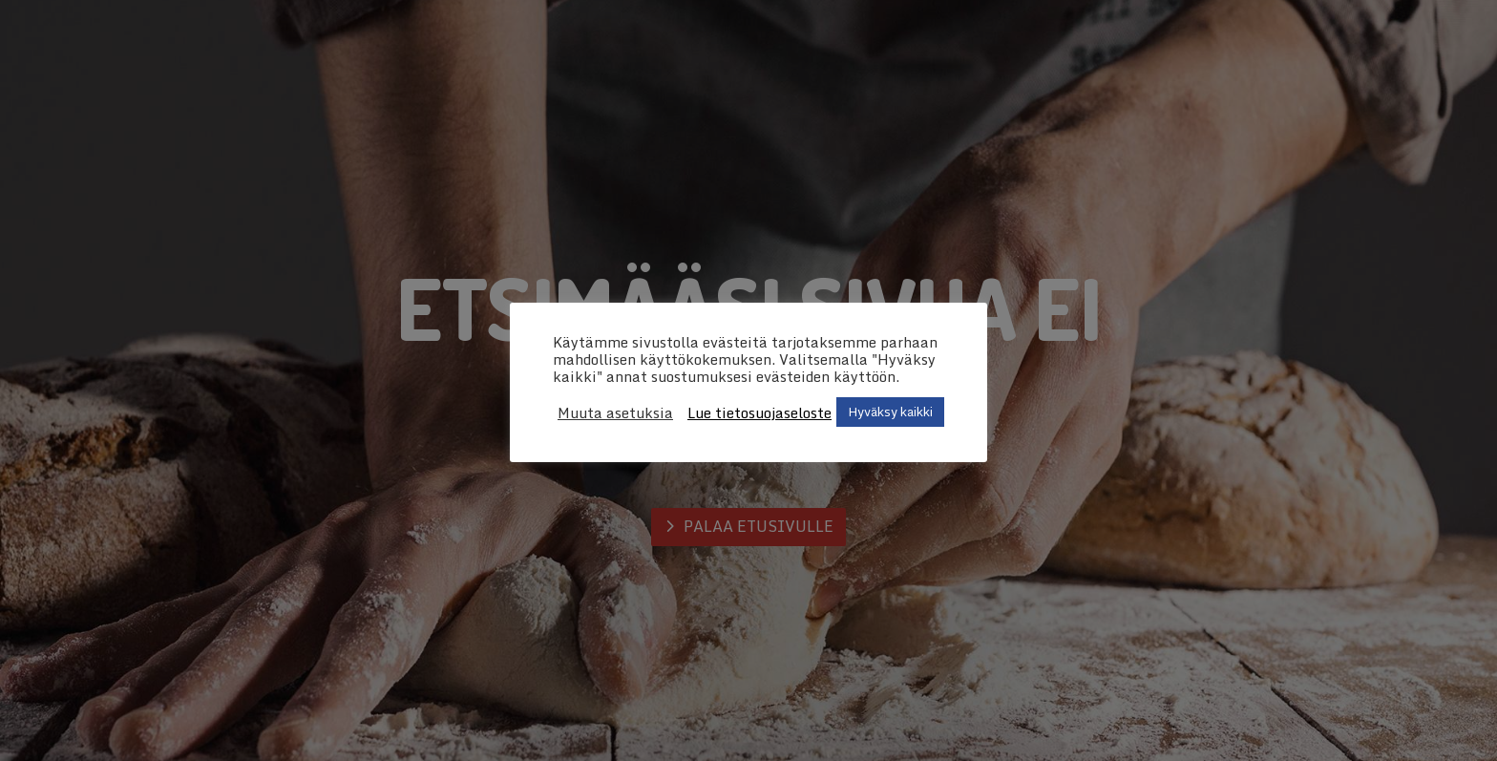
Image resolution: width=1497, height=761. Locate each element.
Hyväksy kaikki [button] (890, 411)
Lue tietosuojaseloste (759, 412)
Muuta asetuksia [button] (615, 412)
